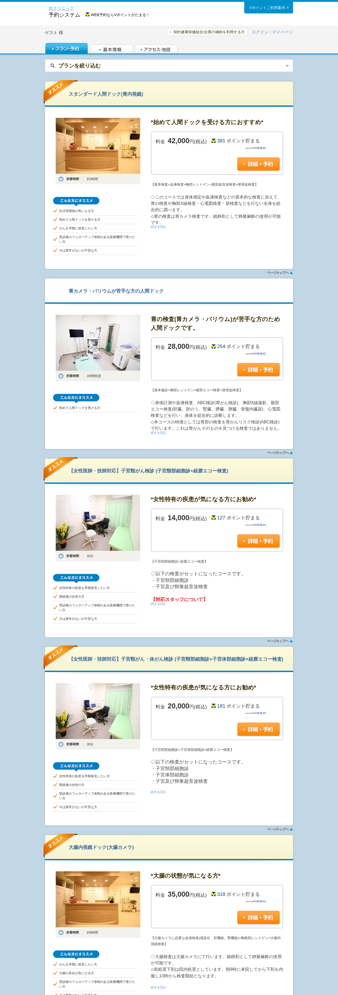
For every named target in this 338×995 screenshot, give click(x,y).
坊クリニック (61, 8)
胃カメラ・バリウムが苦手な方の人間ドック (116, 291)
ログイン (260, 32)
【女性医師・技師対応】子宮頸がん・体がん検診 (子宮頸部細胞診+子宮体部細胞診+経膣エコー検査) (176, 659)
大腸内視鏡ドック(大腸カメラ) (101, 847)
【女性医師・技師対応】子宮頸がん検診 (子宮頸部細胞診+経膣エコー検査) (148, 471)
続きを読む (159, 227)
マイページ (282, 32)
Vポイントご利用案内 (267, 8)
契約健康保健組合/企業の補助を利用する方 (209, 32)
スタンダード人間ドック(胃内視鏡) (106, 94)
